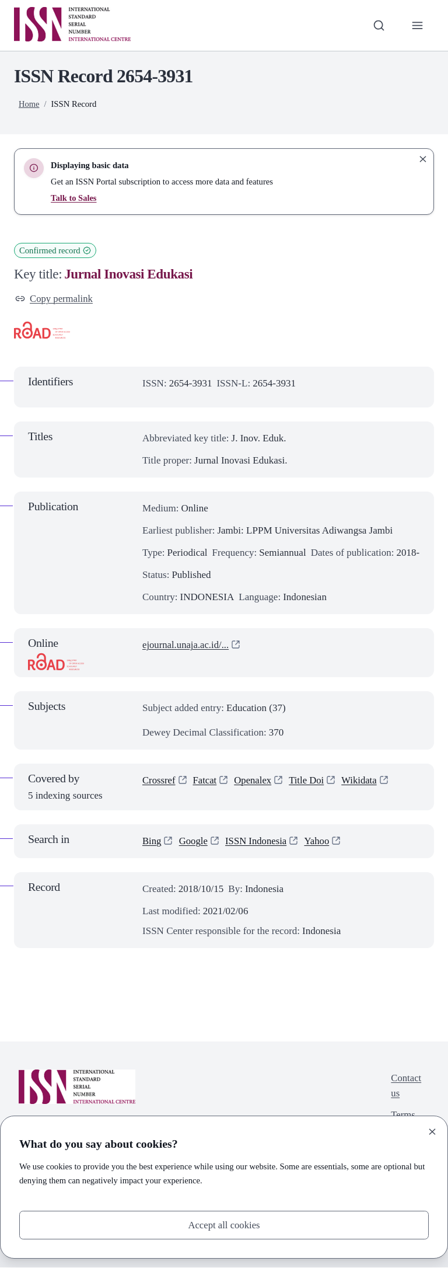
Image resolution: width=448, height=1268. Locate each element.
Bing (152, 841)
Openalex (254, 780)
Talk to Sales (74, 198)
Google (193, 841)
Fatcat (206, 780)
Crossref (159, 780)
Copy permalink (54, 298)
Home (29, 104)
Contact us (405, 1086)
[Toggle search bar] (379, 25)
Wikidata (362, 780)
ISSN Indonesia (257, 841)
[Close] (432, 1130)
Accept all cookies (224, 1224)
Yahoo (319, 841)
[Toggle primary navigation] (417, 25)
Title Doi (309, 780)
